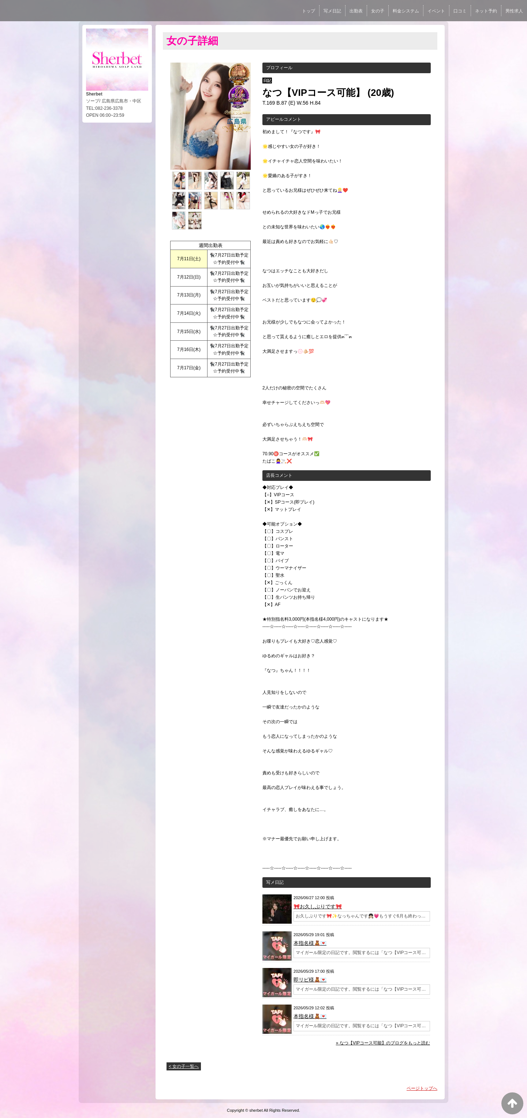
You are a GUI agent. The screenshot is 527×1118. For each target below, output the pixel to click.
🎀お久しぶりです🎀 (318, 906)
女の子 (377, 11)
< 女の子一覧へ (184, 1066)
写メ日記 (332, 11)
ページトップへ (422, 1088)
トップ (308, 11)
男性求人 (514, 11)
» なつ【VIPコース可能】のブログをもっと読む (383, 1043)
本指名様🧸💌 (310, 943)
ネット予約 (486, 11)
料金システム (406, 11)
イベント (436, 11)
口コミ (460, 11)
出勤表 (356, 11)
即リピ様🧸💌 (310, 980)
